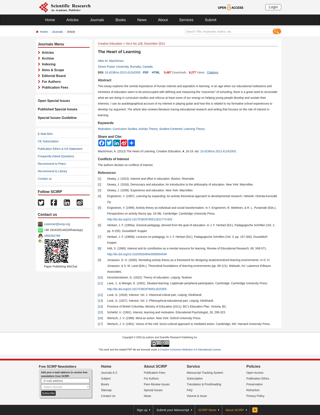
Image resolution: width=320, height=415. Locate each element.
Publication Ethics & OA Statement (60, 148)
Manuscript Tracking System (205, 372)
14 (100, 306)
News (142, 20)
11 (100, 283)
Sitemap (106, 390)
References (107, 173)
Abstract (104, 80)
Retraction (253, 390)
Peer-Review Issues (157, 384)
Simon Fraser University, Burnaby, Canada (125, 66)
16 (100, 318)
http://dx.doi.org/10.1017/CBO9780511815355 (137, 289)
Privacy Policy (255, 396)
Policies (253, 366)
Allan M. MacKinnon (111, 60)
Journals (97, 20)
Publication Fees (54, 87)
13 (100, 300)
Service (193, 366)
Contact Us (108, 396)
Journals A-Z (109, 372)
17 (100, 324)
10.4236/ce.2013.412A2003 (122, 72)
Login (273, 7)
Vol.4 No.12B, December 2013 (145, 43)
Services (186, 20)
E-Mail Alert (45, 133)
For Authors (50, 81)
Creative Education (110, 43)
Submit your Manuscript (172, 410)
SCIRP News (207, 410)
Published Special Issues (57, 109)
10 (100, 277)
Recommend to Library (52, 171)
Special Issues (153, 390)
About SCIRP (155, 366)
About (163, 20)
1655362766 (52, 235)
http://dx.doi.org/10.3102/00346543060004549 (137, 254)
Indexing (48, 64)
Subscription (195, 378)
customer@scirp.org (57, 224)
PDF (146, 72)
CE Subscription (48, 141)
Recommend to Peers (52, 163)
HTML (156, 72)
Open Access (255, 372)
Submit (210, 20)
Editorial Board (53, 76)
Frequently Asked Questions (56, 156)
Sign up (142, 410)
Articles (72, 20)
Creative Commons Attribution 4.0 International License (190, 349)
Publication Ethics (257, 378)
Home (50, 20)
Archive (47, 58)
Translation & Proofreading (204, 384)
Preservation (254, 384)
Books (121, 20)
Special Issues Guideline (57, 118)
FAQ (190, 390)
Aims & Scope (52, 70)
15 (100, 312)
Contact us (45, 178)
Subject (106, 378)
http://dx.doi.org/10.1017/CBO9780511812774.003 (139, 219)
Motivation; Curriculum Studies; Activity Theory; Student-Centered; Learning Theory (151, 129)
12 (100, 295)
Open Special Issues (54, 101)
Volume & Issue (197, 396)
